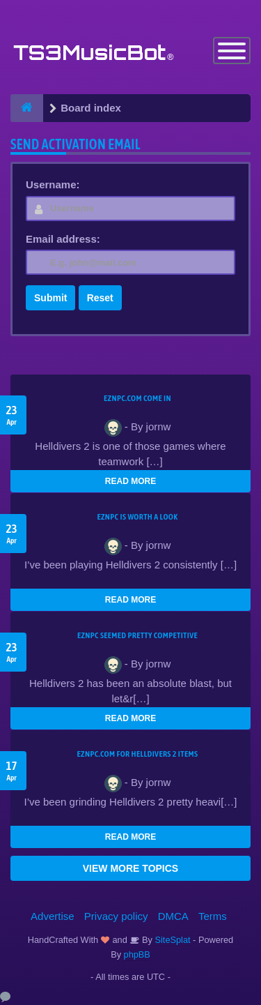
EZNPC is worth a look (137, 517)
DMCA (173, 916)
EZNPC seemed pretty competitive (137, 635)
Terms (212, 916)
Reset (100, 297)
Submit (50, 297)
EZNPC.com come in (137, 398)
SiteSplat (171, 940)
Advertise (52, 916)
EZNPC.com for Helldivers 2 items (137, 754)
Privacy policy (116, 916)
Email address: (63, 239)
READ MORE (130, 481)
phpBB (137, 954)
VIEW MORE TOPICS (130, 868)
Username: (53, 184)
